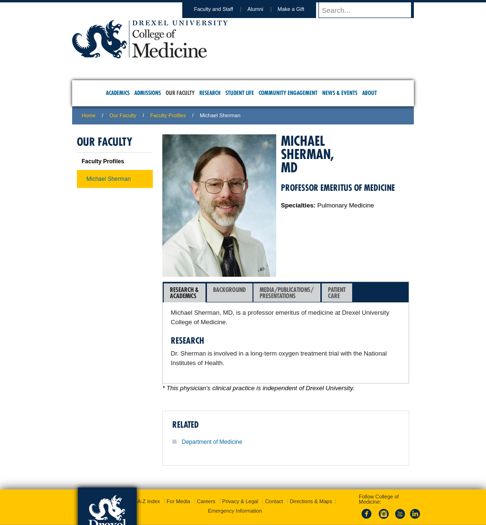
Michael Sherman (108, 179)
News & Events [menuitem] (339, 92)
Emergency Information (235, 487)
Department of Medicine (212, 442)
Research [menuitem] (210, 92)
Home (88, 115)
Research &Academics (184, 293)
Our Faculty (123, 115)
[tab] (185, 292)
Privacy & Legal (240, 478)
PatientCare (337, 293)
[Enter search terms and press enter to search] (370, 10)
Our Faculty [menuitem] (180, 92)
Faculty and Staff (222, 9)
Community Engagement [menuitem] (288, 92)
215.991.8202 (368, 509)
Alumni (264, 9)
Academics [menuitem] (118, 92)
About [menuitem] (369, 92)
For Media (178, 478)
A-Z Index (148, 478)
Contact (274, 478)
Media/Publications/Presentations (287, 293)
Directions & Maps (311, 478)
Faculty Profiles (168, 115)
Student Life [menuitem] (239, 92)
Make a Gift (300, 9)
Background (229, 293)
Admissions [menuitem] (147, 92)
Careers (206, 478)
